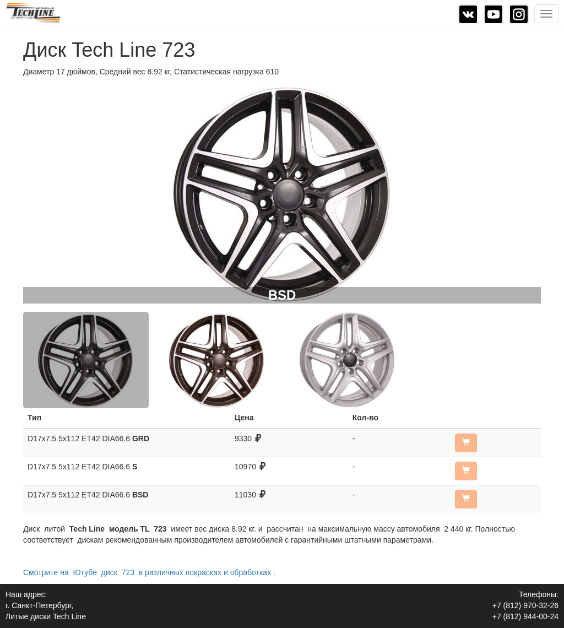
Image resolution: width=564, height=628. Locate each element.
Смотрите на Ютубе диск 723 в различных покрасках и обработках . (149, 572)
